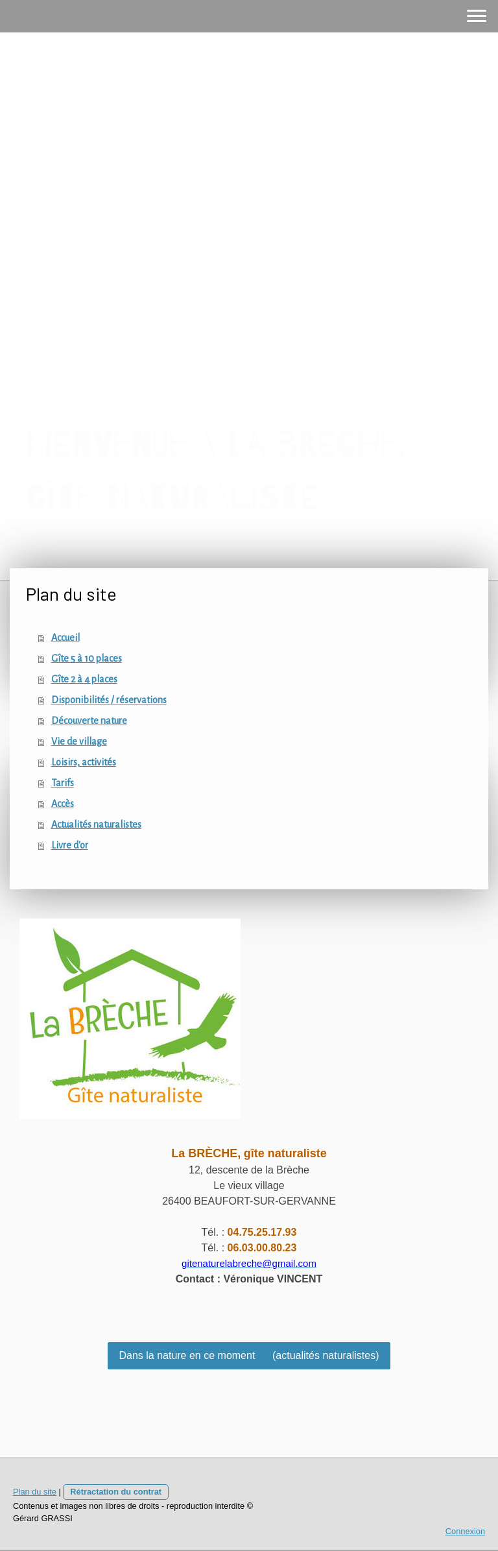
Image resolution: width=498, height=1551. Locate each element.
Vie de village (79, 741)
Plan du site (34, 1492)
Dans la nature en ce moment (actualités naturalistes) (249, 1355)
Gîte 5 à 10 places (86, 658)
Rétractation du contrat (115, 1492)
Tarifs (62, 783)
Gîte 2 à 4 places (84, 679)
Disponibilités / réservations (109, 700)
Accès (62, 804)
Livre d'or (69, 845)
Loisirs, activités (83, 762)
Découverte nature (89, 720)
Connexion (465, 1531)
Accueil (65, 637)
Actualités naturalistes (96, 824)
